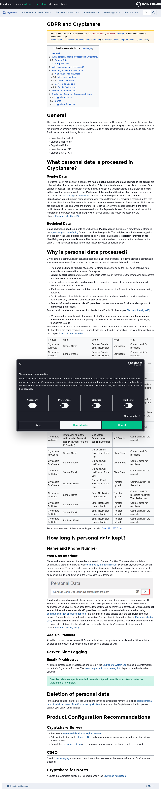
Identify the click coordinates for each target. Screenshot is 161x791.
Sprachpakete (90, 12)
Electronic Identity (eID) (67, 216)
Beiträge (120, 34)
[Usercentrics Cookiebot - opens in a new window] (129, 364)
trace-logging (62, 758)
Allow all (122, 425)
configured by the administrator (100, 564)
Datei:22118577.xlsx (112, 528)
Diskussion (110, 34)
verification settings (72, 744)
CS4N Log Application (115, 776)
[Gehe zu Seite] (153, 12)
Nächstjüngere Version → (125, 40)
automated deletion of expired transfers (66, 614)
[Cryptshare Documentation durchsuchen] (147, 12)
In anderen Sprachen (19, 786)
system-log (68, 195)
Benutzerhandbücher (66, 12)
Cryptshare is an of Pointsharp (33, 4)
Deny (39, 425)
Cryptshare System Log (114, 665)
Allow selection (80, 425)
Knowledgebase (112, 12)
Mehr (150, 786)
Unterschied (56, 40)
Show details (130, 416)
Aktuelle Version (92, 40)
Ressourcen (130, 12)
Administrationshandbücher (36, 12)
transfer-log (84, 195)
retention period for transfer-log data (103, 668)
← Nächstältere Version (73, 40)
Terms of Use (84, 737)
